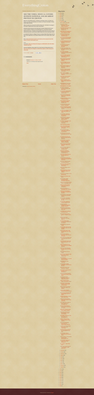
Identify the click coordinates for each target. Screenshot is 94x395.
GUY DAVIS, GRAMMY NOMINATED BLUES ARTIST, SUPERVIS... (66, 52)
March (61, 363)
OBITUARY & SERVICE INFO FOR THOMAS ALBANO (65, 310)
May (61, 360)
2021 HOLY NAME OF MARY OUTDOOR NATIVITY (65, 162)
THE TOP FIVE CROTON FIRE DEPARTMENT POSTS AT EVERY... (65, 293)
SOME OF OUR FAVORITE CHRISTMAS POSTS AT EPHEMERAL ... (65, 185)
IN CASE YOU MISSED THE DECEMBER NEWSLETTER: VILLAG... (65, 49)
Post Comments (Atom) (31, 86)
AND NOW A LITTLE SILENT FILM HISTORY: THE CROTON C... (65, 77)
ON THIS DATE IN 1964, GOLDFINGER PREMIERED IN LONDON (65, 221)
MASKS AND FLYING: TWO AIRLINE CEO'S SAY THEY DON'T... (65, 231)
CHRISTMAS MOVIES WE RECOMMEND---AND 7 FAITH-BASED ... (65, 313)
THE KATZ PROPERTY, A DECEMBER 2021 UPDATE (65, 189)
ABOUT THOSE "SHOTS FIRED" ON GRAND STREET (65, 281)
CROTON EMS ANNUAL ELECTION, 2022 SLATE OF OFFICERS (65, 235)
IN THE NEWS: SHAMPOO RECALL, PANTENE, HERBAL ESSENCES (65, 141)
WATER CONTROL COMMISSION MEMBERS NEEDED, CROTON (65, 205)
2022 (61, 18)
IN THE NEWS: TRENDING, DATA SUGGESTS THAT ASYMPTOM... (65, 114)
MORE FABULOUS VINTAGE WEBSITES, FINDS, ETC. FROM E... (65, 59)
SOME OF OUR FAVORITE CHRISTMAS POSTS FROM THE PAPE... (65, 299)
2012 (61, 382)
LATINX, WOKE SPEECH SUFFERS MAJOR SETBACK (66, 291)
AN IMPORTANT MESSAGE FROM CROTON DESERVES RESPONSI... (65, 158)
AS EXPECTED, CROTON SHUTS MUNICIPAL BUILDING (64, 45)
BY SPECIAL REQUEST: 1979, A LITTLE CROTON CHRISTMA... (65, 122)
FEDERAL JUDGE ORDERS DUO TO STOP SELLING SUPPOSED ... (65, 70)
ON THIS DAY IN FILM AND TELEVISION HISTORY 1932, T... (66, 134)
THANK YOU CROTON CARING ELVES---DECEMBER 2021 (66, 183)
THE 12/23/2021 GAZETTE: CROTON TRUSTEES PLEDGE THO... (65, 101)
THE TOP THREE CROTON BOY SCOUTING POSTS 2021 (65, 63)
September (62, 353)
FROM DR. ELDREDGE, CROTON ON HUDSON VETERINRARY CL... (64, 151)
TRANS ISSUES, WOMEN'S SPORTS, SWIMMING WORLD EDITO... (65, 118)
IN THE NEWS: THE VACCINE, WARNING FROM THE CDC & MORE (65, 228)
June (61, 358)
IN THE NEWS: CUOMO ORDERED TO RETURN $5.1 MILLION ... (65, 264)
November (62, 350)
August (61, 355)
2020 (61, 369)
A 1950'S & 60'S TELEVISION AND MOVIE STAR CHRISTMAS (65, 327)
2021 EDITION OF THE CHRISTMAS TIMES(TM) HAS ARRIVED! (65, 130)
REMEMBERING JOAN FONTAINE (64, 262)
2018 (61, 372)
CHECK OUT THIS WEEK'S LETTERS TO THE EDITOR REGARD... (65, 192)
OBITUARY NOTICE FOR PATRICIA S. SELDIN (64, 268)
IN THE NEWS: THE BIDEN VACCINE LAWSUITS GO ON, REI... (65, 199)
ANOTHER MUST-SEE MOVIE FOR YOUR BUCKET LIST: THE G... (65, 242)
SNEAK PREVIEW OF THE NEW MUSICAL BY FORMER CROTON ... (65, 245)
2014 (61, 379)
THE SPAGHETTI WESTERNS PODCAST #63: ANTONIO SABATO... (65, 195)
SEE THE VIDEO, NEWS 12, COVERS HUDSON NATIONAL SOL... (65, 148)
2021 (61, 19)
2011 (61, 384)
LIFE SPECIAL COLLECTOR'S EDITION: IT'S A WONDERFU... (65, 271)
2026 (61, 13)
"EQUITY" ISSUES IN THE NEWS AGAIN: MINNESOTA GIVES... (65, 80)
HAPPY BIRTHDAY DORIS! (65, 124)
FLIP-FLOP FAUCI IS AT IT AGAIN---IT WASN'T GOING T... (65, 214)
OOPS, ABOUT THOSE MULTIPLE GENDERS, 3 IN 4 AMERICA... (65, 73)
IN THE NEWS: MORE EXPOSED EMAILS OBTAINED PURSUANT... (65, 179)
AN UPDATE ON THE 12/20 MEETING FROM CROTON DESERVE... (65, 137)
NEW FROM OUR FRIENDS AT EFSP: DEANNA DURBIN (65, 32)
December (62, 21)
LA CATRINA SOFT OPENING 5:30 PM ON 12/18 (65, 212)
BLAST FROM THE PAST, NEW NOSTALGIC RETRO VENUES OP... (65, 255)
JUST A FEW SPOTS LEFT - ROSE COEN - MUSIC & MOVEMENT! (65, 127)
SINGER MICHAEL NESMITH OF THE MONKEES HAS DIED (65, 330)
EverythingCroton (35, 5)
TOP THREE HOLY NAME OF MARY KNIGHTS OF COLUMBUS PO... (65, 303)
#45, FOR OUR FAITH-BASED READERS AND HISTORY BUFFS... (65, 38)
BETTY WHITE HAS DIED (64, 22)
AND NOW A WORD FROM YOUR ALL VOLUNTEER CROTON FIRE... (65, 284)
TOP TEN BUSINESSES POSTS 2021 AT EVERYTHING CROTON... (65, 323)
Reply (28, 63)
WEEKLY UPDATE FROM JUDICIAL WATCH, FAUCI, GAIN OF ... (65, 320)
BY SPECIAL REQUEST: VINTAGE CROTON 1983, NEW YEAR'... (65, 88)
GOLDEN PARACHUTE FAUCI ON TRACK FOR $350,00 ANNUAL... (65, 42)
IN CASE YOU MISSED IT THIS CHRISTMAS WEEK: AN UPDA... (65, 111)
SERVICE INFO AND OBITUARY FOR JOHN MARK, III (64, 218)
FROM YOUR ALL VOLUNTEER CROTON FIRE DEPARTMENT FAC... (65, 337)
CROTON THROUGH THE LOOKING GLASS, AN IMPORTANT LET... (64, 35)
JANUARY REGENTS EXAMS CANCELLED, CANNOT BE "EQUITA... (65, 107)
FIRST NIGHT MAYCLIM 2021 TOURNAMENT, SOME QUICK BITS (65, 347)
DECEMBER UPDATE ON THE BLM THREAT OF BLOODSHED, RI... (65, 316)
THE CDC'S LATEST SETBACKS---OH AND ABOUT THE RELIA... (64, 25)
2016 (61, 375)
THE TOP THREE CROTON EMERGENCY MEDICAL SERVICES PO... (65, 56)
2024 (61, 16)
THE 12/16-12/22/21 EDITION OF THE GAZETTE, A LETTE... (65, 155)
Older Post (53, 84)
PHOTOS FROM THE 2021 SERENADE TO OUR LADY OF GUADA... (65, 307)
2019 (61, 370)
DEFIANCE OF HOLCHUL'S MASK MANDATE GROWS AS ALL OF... (65, 208)
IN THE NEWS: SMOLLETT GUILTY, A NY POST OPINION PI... (65, 341)
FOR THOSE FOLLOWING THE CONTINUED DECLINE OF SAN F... (65, 238)
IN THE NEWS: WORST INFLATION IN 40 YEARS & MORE (65, 334)
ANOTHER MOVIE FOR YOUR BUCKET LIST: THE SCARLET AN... (65, 29)
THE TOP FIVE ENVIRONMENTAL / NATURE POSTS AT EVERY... (66, 258)
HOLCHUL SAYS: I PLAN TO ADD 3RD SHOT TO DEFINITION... (65, 165)
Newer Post (25, 84)
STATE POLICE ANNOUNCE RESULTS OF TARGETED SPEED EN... (65, 95)
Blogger (52, 392)
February (62, 365)
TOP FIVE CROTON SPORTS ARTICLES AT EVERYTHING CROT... (65, 274)
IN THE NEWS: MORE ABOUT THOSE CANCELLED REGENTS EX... (65, 92)
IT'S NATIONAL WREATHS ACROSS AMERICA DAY (65, 202)
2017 (61, 374)
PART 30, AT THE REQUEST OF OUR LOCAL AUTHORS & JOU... (65, 249)
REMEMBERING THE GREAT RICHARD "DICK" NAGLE (65, 84)
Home (39, 84)
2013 (61, 380)
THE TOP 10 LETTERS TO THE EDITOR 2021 (65, 174)
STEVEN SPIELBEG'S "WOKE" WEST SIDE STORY (65, 297)
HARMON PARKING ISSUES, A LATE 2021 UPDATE (65, 99)
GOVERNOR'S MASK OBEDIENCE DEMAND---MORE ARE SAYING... (65, 278)
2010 (61, 385)
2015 (61, 377)
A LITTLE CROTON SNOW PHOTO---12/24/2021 (65, 105)
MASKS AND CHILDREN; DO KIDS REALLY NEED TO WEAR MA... (65, 66)
